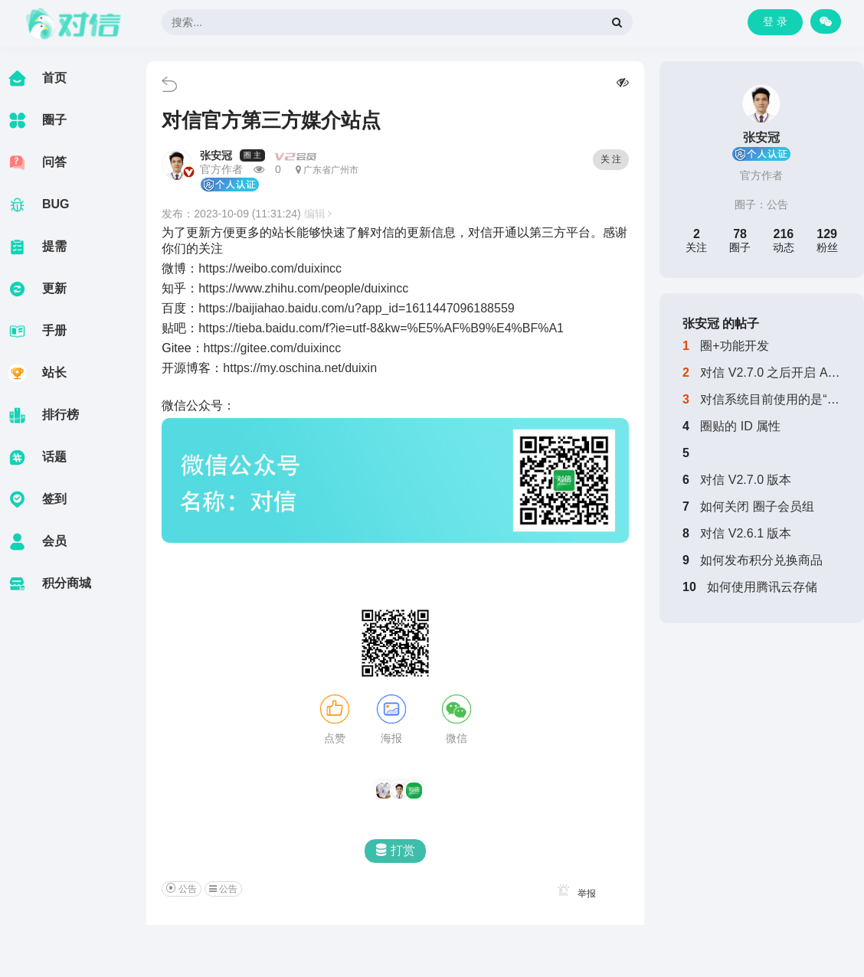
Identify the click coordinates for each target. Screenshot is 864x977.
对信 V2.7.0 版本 (745, 479)
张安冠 (216, 155)
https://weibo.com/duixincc (270, 268)
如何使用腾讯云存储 (762, 586)
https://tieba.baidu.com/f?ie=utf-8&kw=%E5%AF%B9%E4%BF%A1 (381, 328)
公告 (777, 204)
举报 (574, 893)
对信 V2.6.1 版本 (745, 533)
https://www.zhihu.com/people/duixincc (303, 288)
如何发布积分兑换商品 (761, 560)
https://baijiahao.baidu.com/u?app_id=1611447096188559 (356, 308)
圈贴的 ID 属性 (740, 426)
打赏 (395, 850)
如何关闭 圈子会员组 (756, 506)
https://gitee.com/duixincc (273, 348)
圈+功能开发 (734, 345)
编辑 (318, 213)
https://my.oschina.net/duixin (300, 367)
